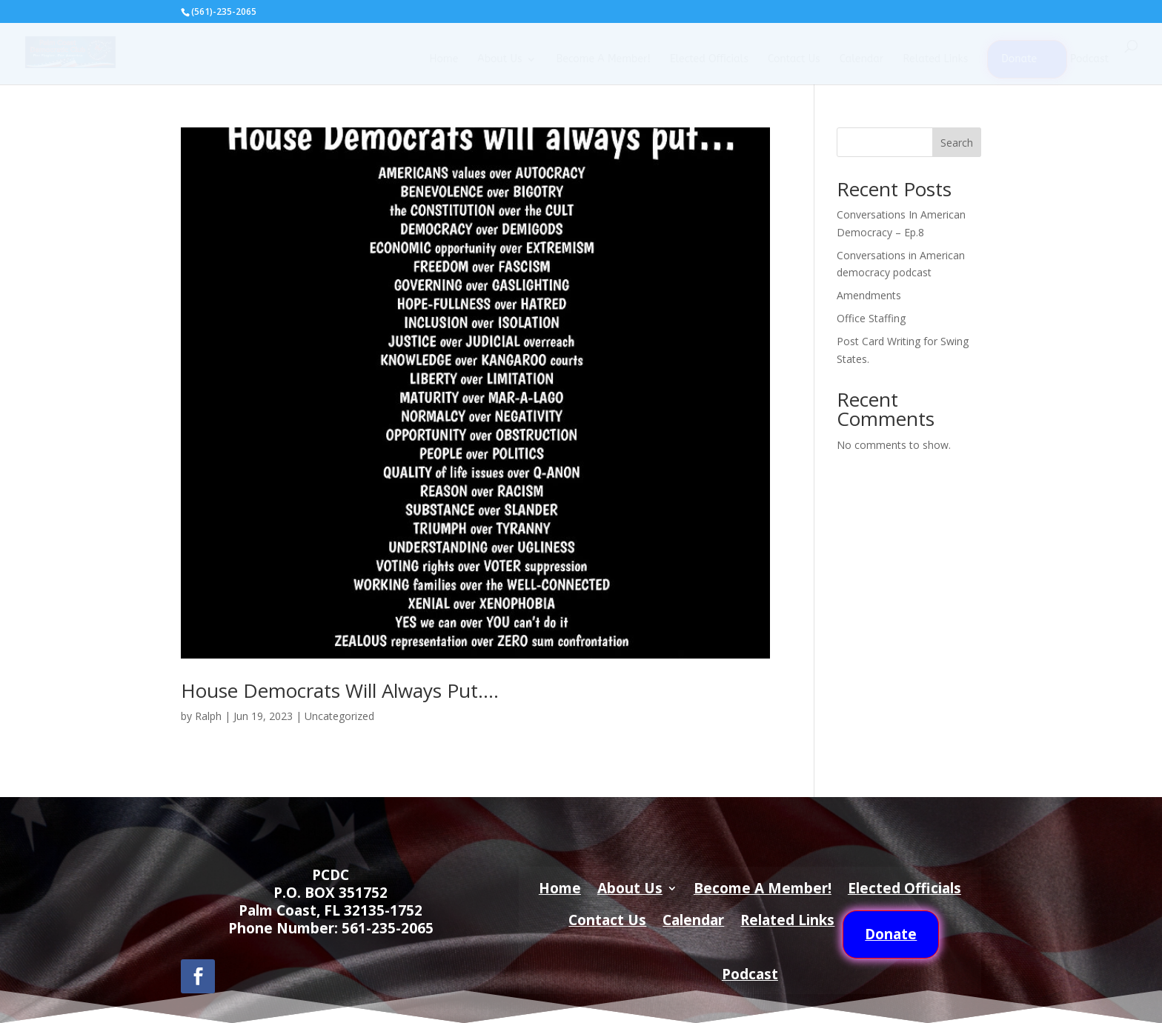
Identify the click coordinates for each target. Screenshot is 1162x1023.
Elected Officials (709, 59)
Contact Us (794, 59)
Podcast (1089, 59)
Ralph (208, 716)
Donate (1019, 59)
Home (443, 59)
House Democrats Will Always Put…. (340, 690)
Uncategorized (339, 716)
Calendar (862, 59)
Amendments (869, 295)
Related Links (935, 59)
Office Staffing (871, 318)
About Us (499, 59)
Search (956, 143)
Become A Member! (603, 59)
